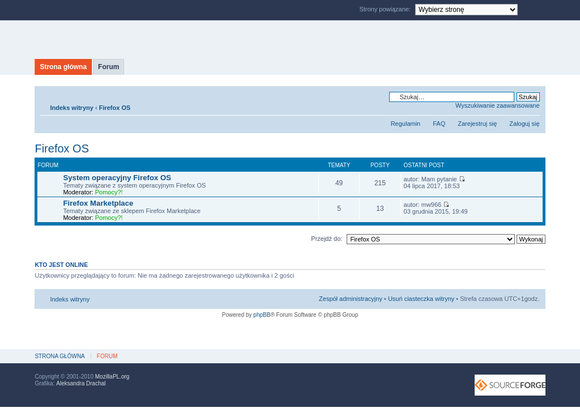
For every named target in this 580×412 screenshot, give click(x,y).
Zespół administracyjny (350, 298)
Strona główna (63, 67)
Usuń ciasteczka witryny (421, 298)
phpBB (261, 315)
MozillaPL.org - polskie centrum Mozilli (141, 39)
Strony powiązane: (385, 9)
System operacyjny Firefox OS (117, 177)
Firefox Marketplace (98, 203)
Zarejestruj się (477, 123)
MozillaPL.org (112, 376)
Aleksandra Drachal (80, 383)
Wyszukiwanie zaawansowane (497, 105)
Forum (108, 67)
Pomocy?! (109, 192)
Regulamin (406, 123)
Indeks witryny (71, 107)
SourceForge (510, 385)
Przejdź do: (326, 238)
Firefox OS (115, 107)
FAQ (439, 123)
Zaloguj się (524, 123)
